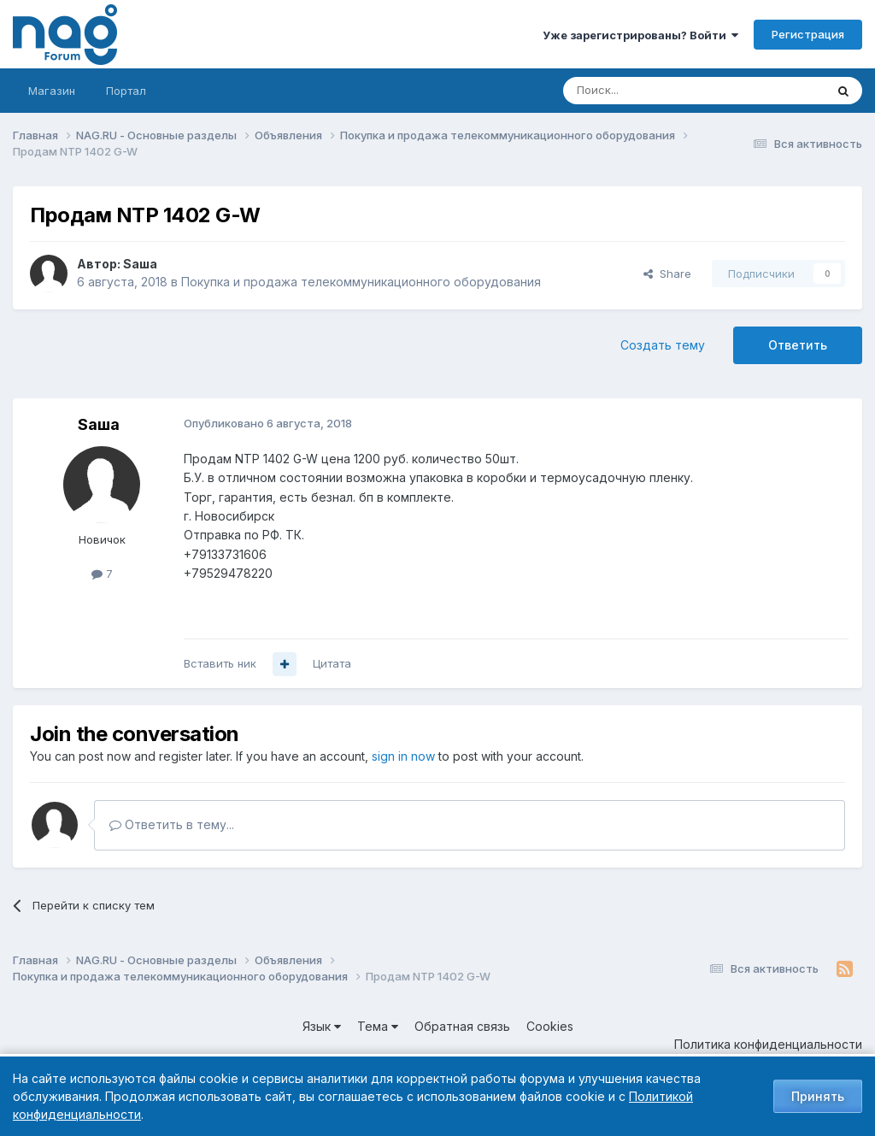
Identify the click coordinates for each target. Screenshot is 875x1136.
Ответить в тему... (171, 824)
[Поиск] (647, 90)
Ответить (797, 345)
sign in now (403, 756)
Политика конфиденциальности (768, 1044)
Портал (126, 90)
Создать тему (662, 345)
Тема (377, 1026)
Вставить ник (220, 663)
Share (667, 273)
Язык (321, 1026)
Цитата (332, 663)
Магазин (51, 90)
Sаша (140, 263)
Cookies (549, 1026)
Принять (817, 1096)
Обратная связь (462, 1026)
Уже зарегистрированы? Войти (640, 35)
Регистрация (808, 34)
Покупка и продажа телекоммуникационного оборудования (361, 281)
